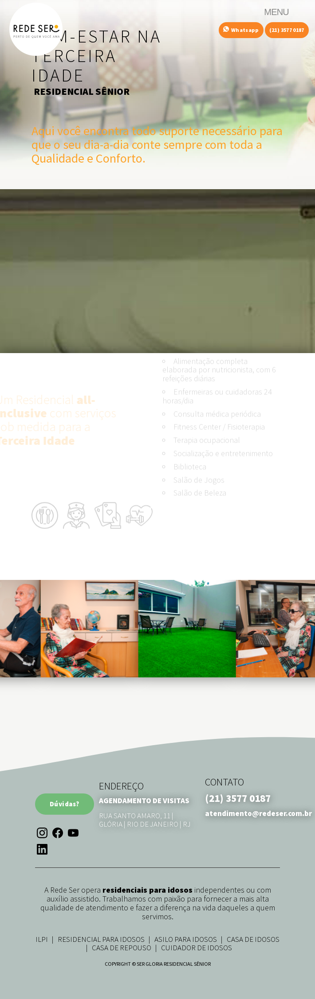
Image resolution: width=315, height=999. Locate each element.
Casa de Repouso (121, 947)
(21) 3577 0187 (286, 30)
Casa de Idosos (253, 939)
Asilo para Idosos (185, 939)
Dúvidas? (64, 804)
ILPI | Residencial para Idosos (90, 939)
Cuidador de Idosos (196, 947)
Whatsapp (241, 29)
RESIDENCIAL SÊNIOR (82, 91)
